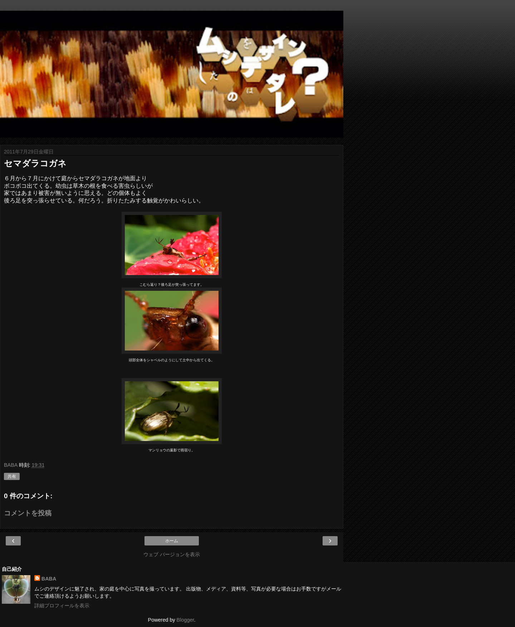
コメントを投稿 (28, 513)
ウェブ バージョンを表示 (171, 554)
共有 (12, 476)
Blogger (185, 620)
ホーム (171, 540)
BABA (49, 579)
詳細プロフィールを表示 (61, 605)
